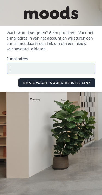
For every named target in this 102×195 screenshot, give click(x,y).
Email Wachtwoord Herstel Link (57, 82)
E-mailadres (17, 58)
